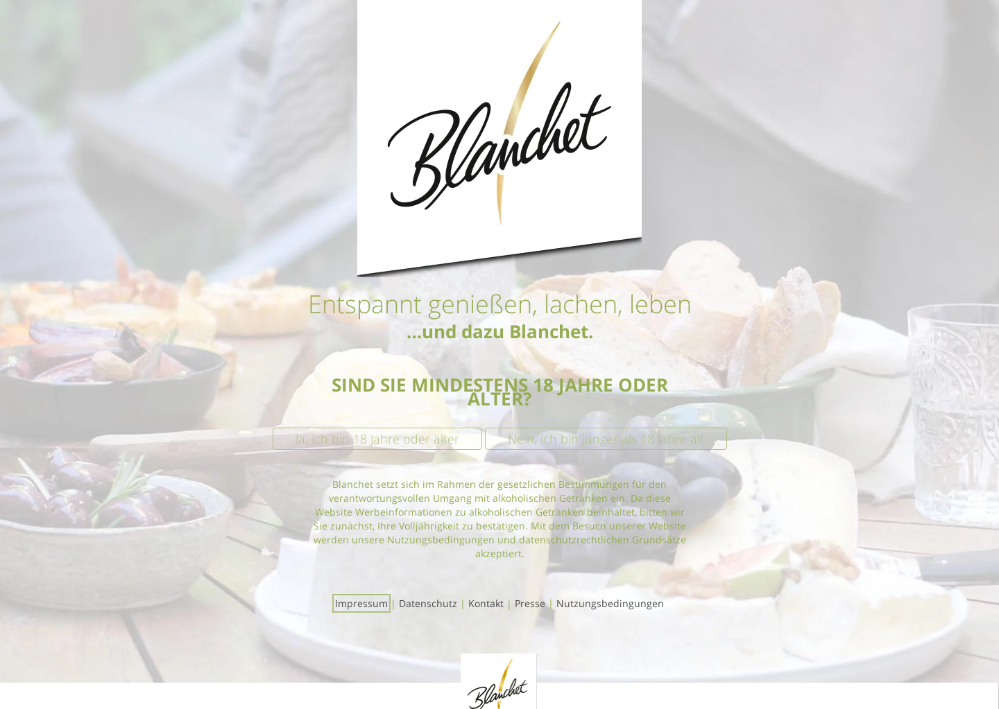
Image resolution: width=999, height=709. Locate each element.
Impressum (361, 603)
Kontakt (486, 603)
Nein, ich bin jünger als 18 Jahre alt (606, 438)
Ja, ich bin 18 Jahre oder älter (377, 438)
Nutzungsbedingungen (610, 603)
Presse (530, 603)
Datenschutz (428, 603)
